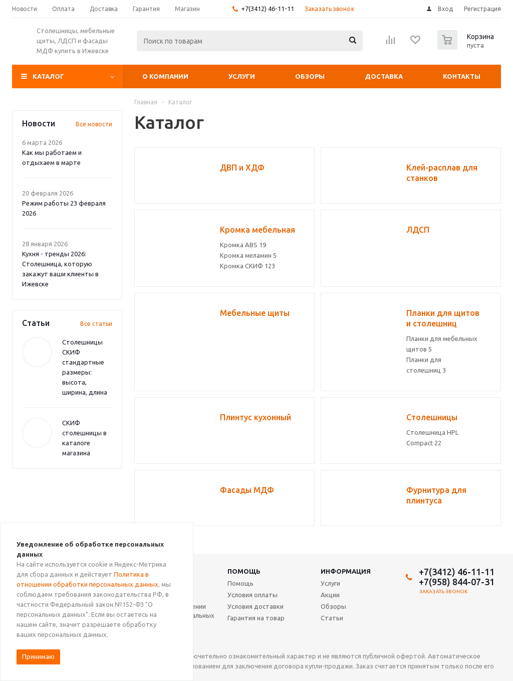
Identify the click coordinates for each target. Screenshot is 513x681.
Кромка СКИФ (247, 265)
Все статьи (96, 323)
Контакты (461, 76)
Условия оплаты (252, 594)
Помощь (244, 571)
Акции (330, 594)
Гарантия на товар (256, 617)
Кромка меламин (248, 255)
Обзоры (310, 76)
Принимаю (38, 656)
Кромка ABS (243, 244)
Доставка (384, 76)
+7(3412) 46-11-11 (267, 8)
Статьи (332, 617)
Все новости (94, 124)
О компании (165, 76)
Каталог (48, 76)
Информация (346, 571)
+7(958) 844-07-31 (456, 582)
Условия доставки (255, 606)
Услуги (241, 76)
